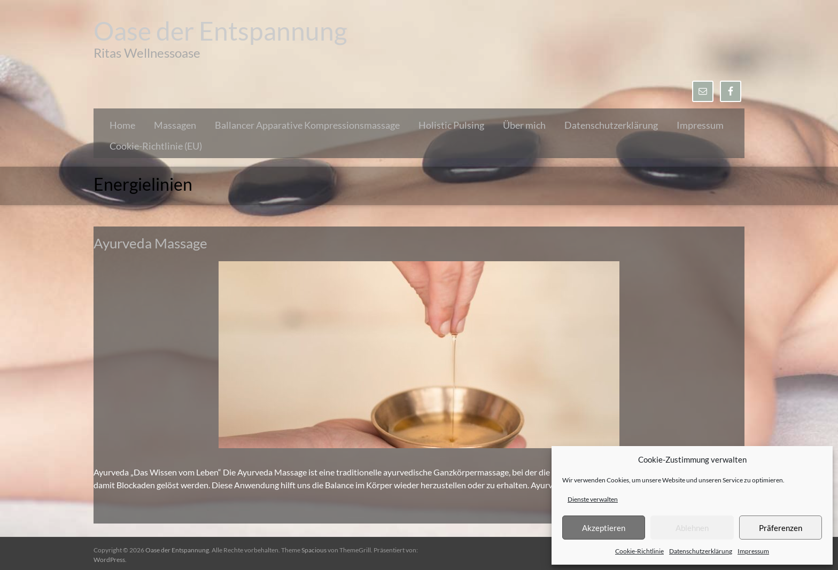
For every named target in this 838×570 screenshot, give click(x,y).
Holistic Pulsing (451, 125)
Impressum (753, 551)
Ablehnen (692, 528)
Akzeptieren (603, 528)
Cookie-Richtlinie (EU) (156, 146)
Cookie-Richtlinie (639, 551)
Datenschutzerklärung (700, 551)
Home (122, 125)
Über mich (524, 125)
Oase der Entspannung (220, 30)
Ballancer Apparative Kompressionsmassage (307, 125)
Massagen (175, 125)
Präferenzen (780, 528)
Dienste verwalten (593, 499)
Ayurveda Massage (150, 243)
